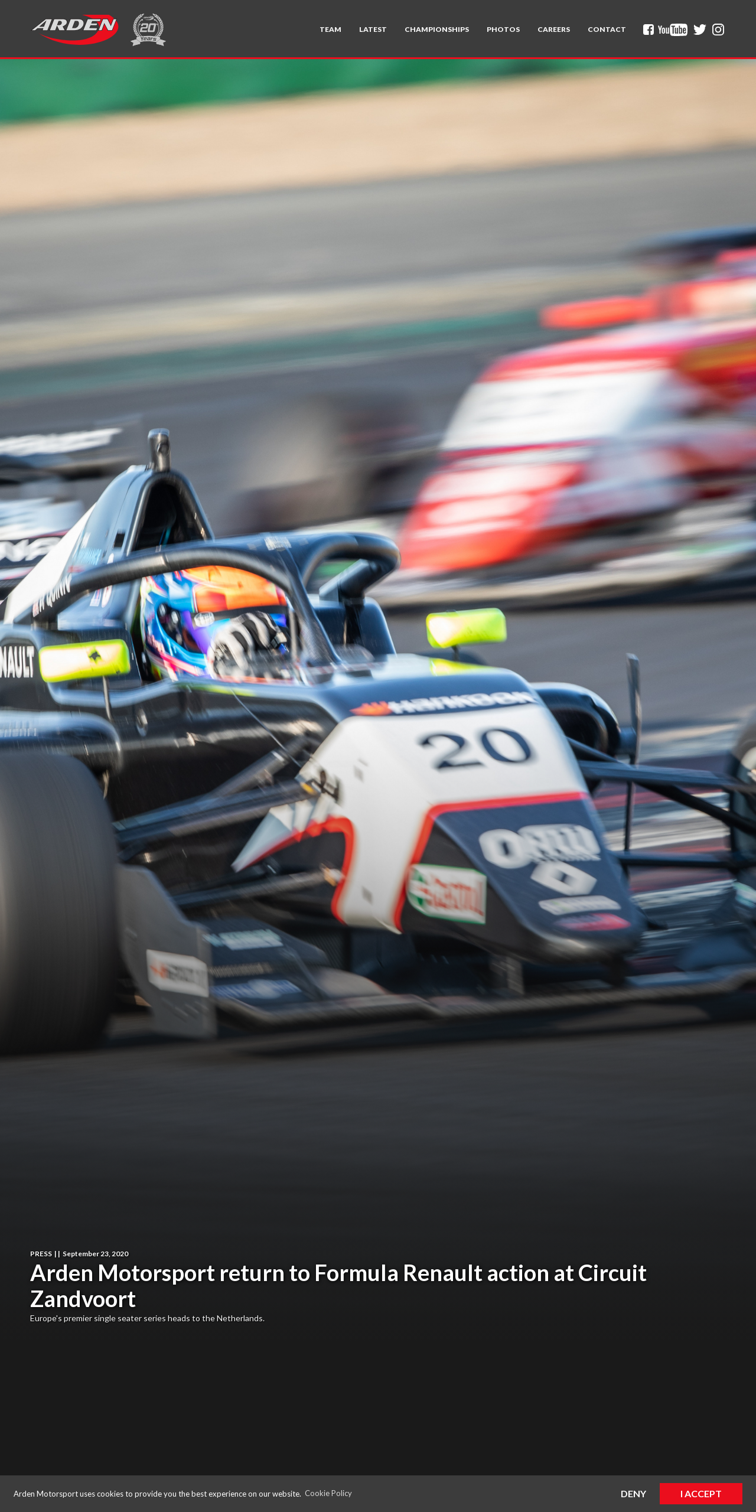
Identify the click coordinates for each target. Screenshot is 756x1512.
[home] (74, 29)
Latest (373, 29)
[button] (330, 29)
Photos (503, 29)
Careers (553, 29)
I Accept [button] (701, 1493)
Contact (607, 29)
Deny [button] (633, 1493)
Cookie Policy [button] (328, 1493)
